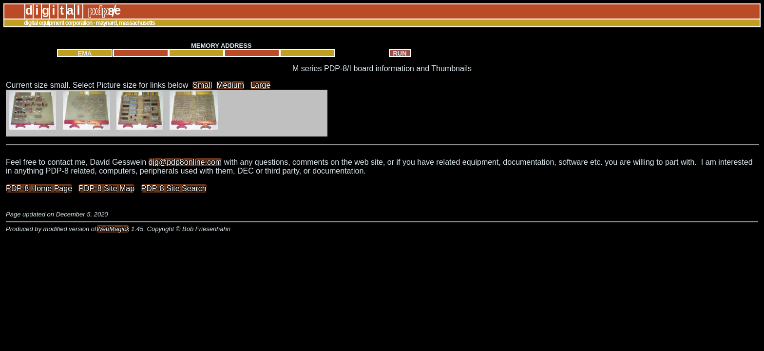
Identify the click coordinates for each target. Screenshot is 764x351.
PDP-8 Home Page (39, 188)
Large (260, 85)
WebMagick (113, 229)
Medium (230, 85)
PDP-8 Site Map (106, 188)
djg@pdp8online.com (185, 162)
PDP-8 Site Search (173, 188)
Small (202, 85)
